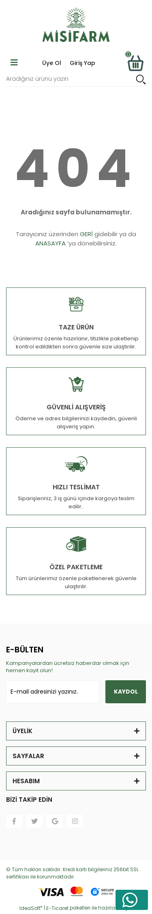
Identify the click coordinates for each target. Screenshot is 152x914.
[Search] (76, 79)
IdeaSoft (30, 908)
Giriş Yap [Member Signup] (82, 63)
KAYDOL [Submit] (126, 692)
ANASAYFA (50, 243)
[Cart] (135, 63)
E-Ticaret (57, 908)
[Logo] (75, 26)
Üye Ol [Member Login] (51, 63)
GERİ (86, 234)
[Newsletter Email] (52, 691)
